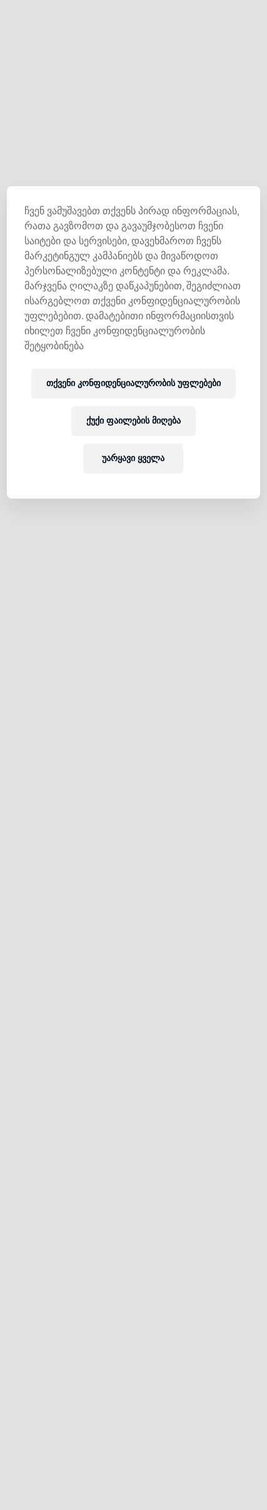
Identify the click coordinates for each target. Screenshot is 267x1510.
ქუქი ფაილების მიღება (133, 420)
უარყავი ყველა (133, 458)
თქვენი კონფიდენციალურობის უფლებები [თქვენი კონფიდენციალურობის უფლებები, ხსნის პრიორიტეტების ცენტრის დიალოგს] (133, 383)
